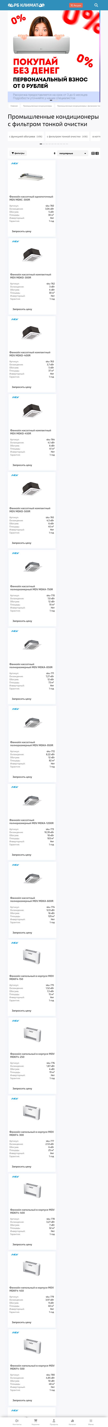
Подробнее (59, 1394)
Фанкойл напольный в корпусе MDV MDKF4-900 (29, 908)
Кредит (29, 1374)
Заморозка (86, 1359)
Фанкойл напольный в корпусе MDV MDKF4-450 (29, 753)
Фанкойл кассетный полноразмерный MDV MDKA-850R (28, 436)
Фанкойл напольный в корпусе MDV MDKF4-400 (75, 675)
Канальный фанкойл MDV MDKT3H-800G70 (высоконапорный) (72, 910)
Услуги (27, 1368)
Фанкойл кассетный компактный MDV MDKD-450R (77, 276)
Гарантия (14, 1374)
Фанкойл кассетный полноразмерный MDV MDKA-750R (74, 355)
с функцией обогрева (26, 136)
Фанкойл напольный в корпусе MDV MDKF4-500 (75, 753)
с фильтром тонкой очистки (67, 136)
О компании (44, 1368)
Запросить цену (22, 231)
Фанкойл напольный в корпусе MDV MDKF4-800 (75, 831)
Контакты (55, 1374)
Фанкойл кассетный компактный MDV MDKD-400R (30, 276)
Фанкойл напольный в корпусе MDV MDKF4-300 (29, 675)
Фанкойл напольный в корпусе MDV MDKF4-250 (75, 597)
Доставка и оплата (69, 1368)
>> (76, 1118)
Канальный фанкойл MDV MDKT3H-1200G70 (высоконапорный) (72, 991)
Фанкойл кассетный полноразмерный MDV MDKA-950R (74, 436)
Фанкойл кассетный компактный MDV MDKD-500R (30, 354)
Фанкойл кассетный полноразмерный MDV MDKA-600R (74, 517)
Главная (13, 1368)
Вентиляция (44, 1359)
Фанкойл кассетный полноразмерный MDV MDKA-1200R (28, 517)
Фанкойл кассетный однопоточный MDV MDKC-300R (29, 198)
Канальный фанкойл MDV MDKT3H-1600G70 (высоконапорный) (72, 1072)
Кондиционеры (19, 1359)
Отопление (65, 1359)
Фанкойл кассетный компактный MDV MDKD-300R (77, 198)
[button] (51, 100)
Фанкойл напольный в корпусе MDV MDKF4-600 (29, 831)
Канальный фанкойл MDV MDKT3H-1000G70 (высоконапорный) (25, 991)
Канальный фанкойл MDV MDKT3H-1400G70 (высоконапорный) (25, 1072)
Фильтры (18, 153)
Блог (41, 1374)
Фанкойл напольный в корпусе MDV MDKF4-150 (29, 597)
